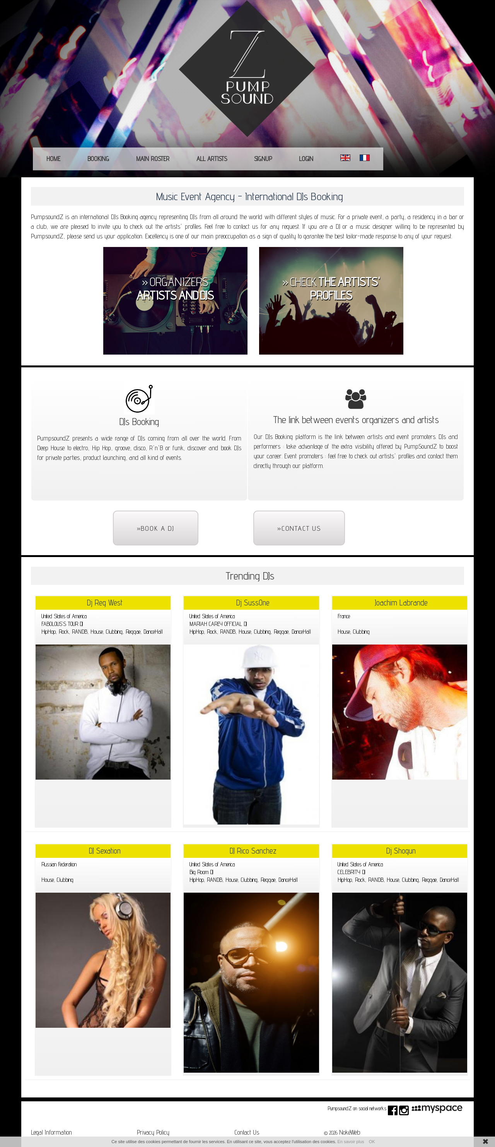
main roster (152, 159)
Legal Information (51, 1132)
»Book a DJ (155, 528)
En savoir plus (350, 1141)
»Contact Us (299, 528)
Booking (98, 159)
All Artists (211, 159)
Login (306, 159)
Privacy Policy (153, 1132)
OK (372, 1141)
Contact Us (246, 1132)
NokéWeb (349, 1132)
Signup (263, 159)
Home (53, 159)
